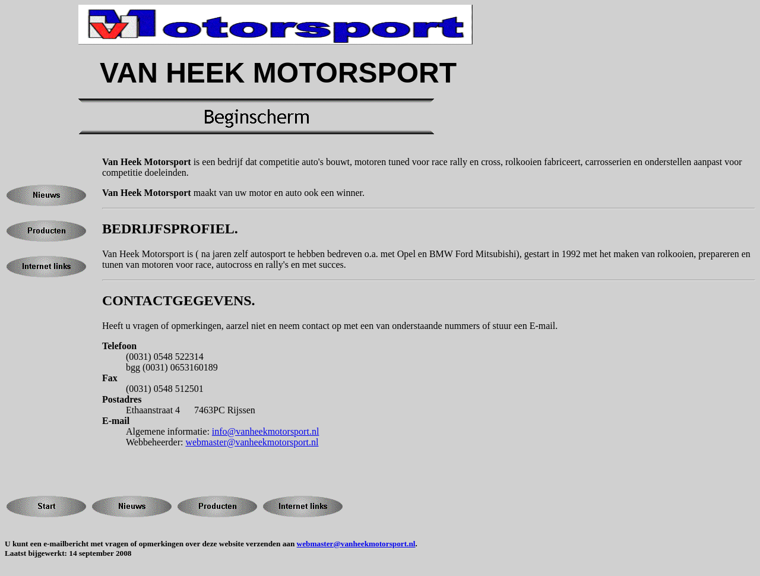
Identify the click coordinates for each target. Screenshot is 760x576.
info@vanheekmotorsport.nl (265, 431)
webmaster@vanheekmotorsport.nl (251, 442)
